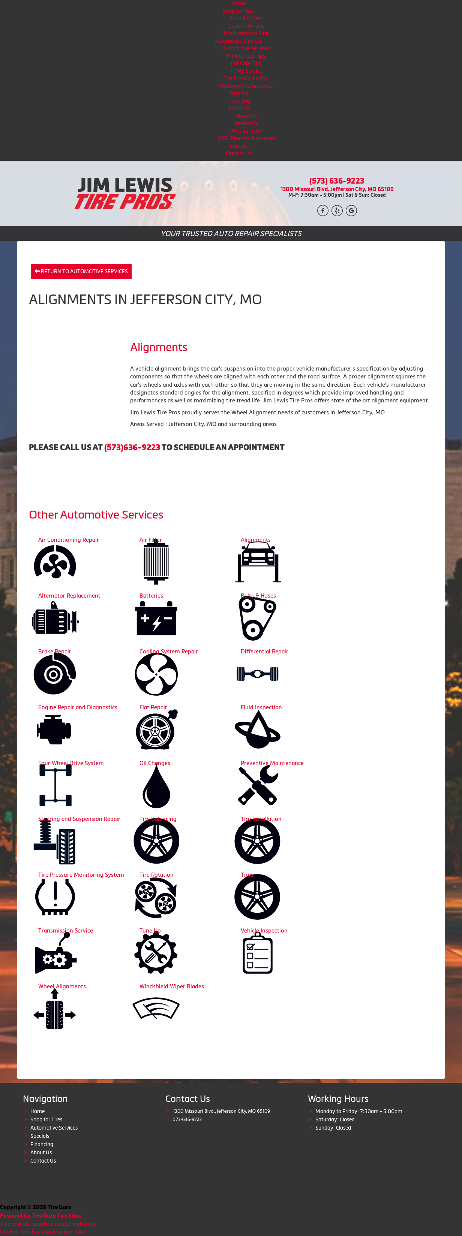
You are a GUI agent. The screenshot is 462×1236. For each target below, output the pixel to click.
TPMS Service (246, 71)
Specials (238, 93)
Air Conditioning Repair (68, 540)
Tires (247, 874)
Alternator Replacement (69, 595)
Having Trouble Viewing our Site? (43, 1232)
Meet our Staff (246, 131)
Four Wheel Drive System (71, 763)
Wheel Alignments (62, 986)
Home (238, 3)
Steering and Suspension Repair (79, 819)
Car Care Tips (246, 63)
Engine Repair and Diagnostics (77, 707)
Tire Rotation (157, 874)
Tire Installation (261, 819)
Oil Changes (155, 763)
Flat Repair (153, 707)
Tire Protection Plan (246, 33)
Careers (238, 146)
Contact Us (238, 153)
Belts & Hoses (258, 595)
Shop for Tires (239, 11)
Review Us (246, 123)
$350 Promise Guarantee (246, 138)
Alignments (256, 540)
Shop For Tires (246, 18)
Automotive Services (238, 41)
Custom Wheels (246, 26)
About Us (238, 108)
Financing (238, 101)
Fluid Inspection (261, 707)
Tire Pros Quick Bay (246, 78)
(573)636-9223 (132, 447)
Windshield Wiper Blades (172, 986)
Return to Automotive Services (81, 271)
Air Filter (151, 540)
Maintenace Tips (246, 56)
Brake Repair (54, 651)
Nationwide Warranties (246, 86)
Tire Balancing (158, 819)
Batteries (151, 595)
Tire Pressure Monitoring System (81, 874)
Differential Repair (264, 651)
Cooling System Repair (169, 651)
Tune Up (150, 930)
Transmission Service (65, 930)
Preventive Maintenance (272, 763)
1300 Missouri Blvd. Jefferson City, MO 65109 (337, 189)
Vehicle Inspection (264, 930)
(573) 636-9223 (336, 181)
